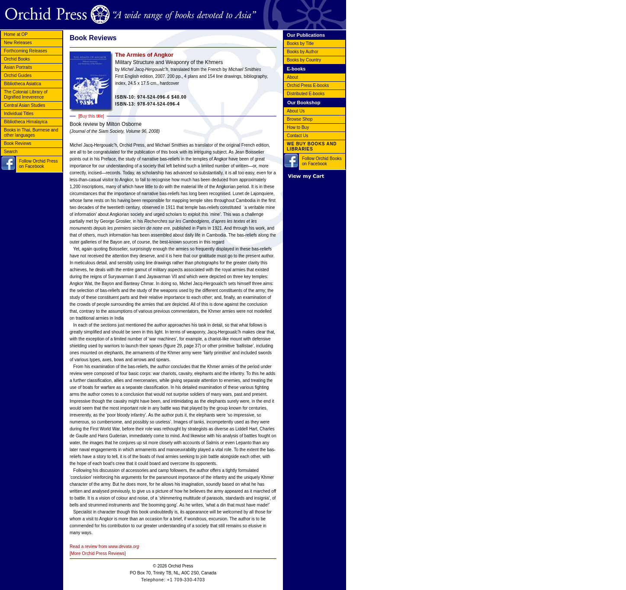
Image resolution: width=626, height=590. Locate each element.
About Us (296, 111)
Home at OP (16, 34)
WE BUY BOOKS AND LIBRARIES (312, 146)
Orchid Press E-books (308, 85)
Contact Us (297, 135)
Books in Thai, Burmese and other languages (31, 133)
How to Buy (298, 127)
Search (11, 151)
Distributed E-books (305, 93)
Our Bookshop (303, 102)
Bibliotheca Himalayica (26, 121)
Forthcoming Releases (25, 50)
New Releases (18, 42)
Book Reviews (17, 143)
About (292, 77)
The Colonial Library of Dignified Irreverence (26, 94)
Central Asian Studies (24, 105)
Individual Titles (18, 113)
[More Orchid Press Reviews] (97, 553)
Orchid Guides (18, 75)
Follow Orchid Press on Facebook (38, 164)
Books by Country (304, 60)
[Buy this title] (91, 116)
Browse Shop (299, 119)
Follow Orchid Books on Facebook (322, 161)
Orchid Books (17, 59)
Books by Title (300, 43)
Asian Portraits (18, 67)
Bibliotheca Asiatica (22, 83)
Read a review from (104, 546)
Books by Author (302, 51)
